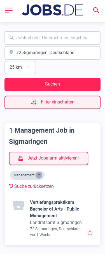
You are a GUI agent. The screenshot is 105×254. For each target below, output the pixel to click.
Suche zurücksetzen (31, 186)
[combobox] (52, 38)
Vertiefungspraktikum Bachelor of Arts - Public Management (54, 209)
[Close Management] (39, 175)
